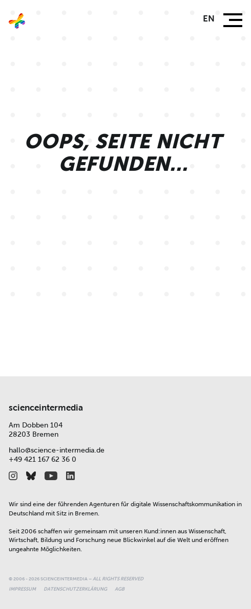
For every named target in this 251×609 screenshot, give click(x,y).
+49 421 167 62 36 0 (42, 459)
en (209, 19)
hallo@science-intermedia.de (56, 450)
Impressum (22, 589)
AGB (119, 589)
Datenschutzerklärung (75, 589)
